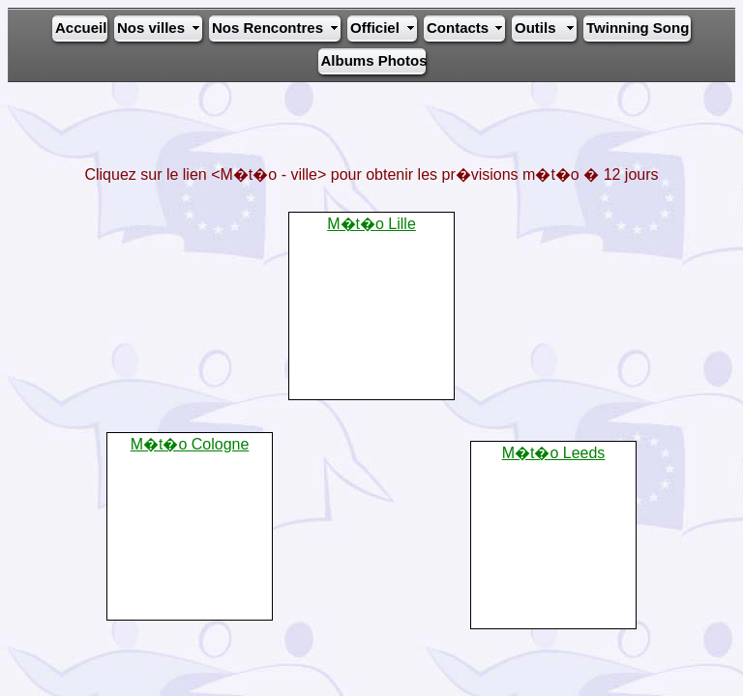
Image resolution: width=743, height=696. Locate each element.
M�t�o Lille (371, 224)
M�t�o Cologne (190, 444)
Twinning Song (637, 27)
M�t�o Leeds (554, 453)
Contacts (458, 27)
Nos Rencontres (267, 27)
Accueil (80, 27)
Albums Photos (372, 60)
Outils (535, 27)
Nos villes (151, 27)
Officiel (375, 27)
